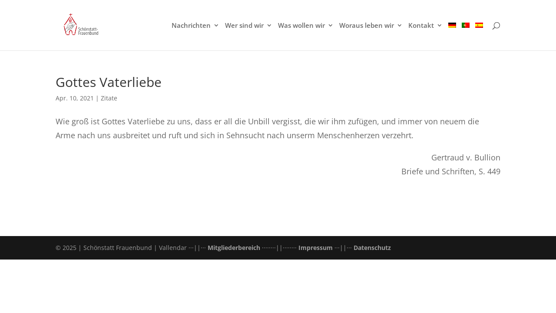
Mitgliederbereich (234, 247)
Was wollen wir (301, 26)
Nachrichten (191, 26)
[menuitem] (452, 36)
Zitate (109, 98)
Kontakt (421, 26)
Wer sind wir (244, 26)
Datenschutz (372, 247)
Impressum (315, 247)
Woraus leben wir (366, 26)
